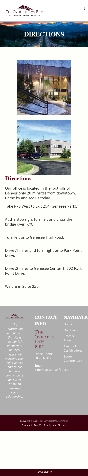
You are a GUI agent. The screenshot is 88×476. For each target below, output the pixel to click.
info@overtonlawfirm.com (52, 370)
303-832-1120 (43, 358)
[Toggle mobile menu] (84, 8)
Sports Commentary (73, 358)
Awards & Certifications (73, 348)
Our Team (71, 330)
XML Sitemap (59, 425)
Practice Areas (69, 338)
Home (68, 324)
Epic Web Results (42, 425)
